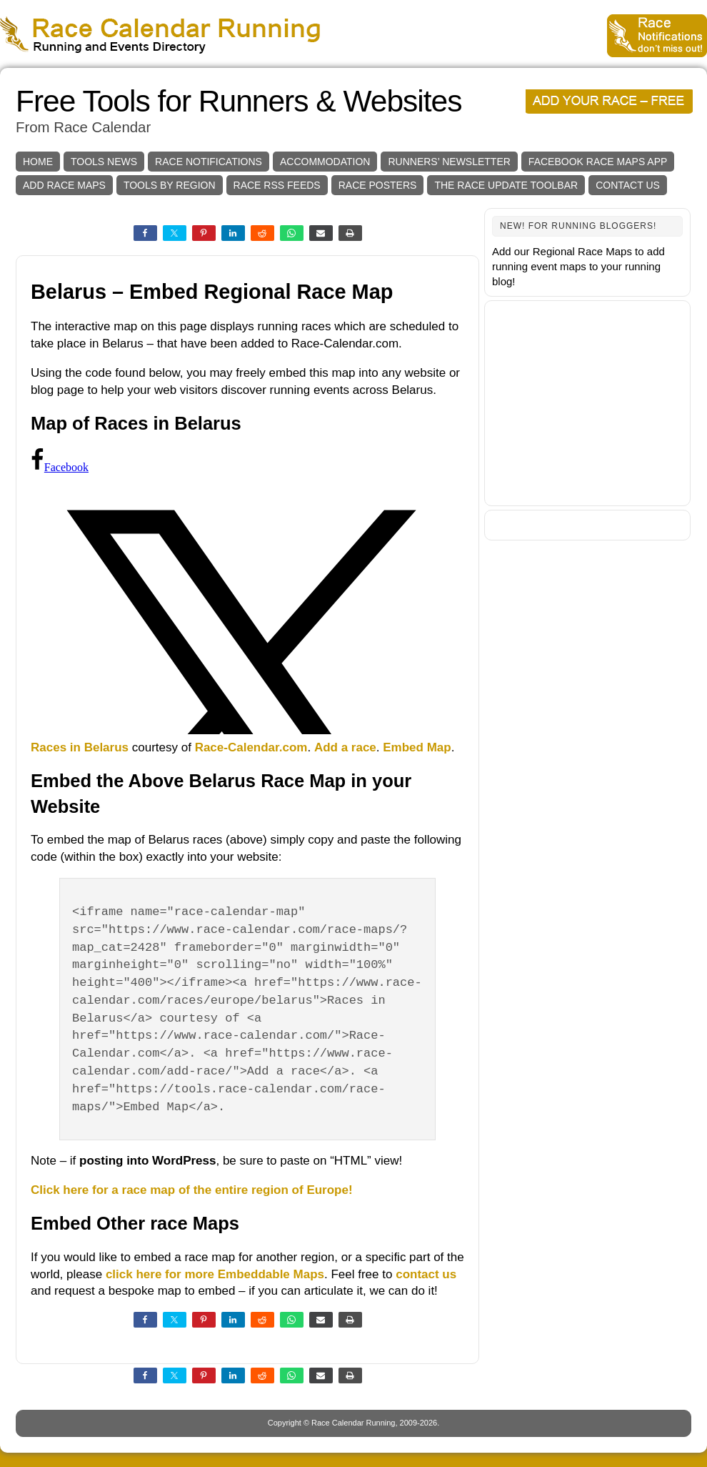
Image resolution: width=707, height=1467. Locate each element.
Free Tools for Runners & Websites (238, 101)
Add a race (345, 747)
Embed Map (417, 747)
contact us (426, 1274)
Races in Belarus (80, 747)
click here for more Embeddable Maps (215, 1274)
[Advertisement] (587, 403)
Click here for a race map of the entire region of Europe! (192, 1190)
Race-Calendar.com (251, 747)
